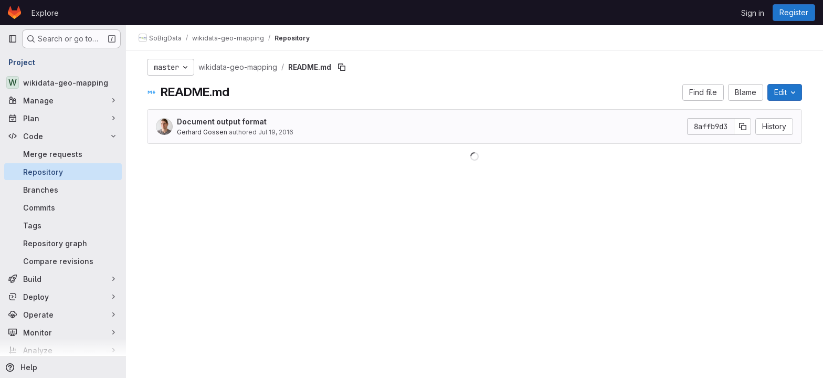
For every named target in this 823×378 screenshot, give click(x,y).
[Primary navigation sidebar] (12, 38)
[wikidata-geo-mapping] (63, 82)
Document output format (222, 121)
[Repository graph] (63, 243)
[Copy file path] (341, 67)
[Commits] (63, 207)
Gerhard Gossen (202, 132)
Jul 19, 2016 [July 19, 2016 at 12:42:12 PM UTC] (275, 132)
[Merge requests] (63, 153)
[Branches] (63, 189)
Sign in (752, 12)
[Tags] (63, 225)
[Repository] (63, 171)
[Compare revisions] (63, 261)
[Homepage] (14, 12)
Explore (45, 12)
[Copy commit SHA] (742, 126)
